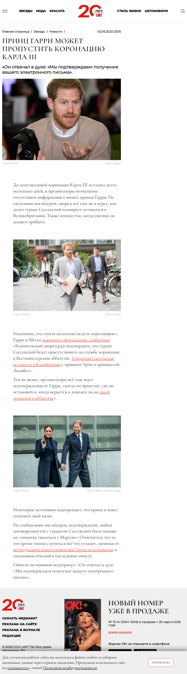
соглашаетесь (18, 667)
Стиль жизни (129, 11)
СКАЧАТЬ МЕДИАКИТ (19, 618)
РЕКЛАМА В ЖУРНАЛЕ (21, 630)
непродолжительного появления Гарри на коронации (63, 549)
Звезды (25, 11)
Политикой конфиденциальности (70, 667)
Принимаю (161, 662)
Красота (57, 11)
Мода (41, 11)
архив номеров (120, 632)
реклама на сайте (19, 624)
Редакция (11, 636)
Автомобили (156, 11)
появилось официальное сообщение (76, 340)
